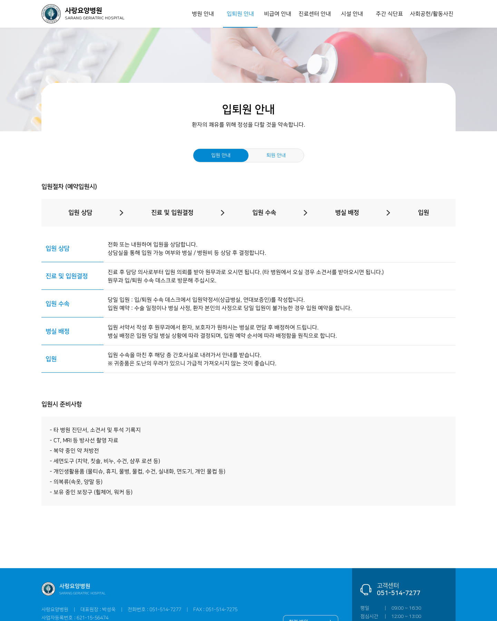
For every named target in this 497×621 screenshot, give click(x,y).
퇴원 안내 (276, 155)
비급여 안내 (277, 14)
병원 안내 (203, 14)
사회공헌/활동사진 (432, 14)
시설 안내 (352, 14)
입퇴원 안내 (240, 14)
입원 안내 (221, 155)
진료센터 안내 (315, 14)
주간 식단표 (389, 14)
